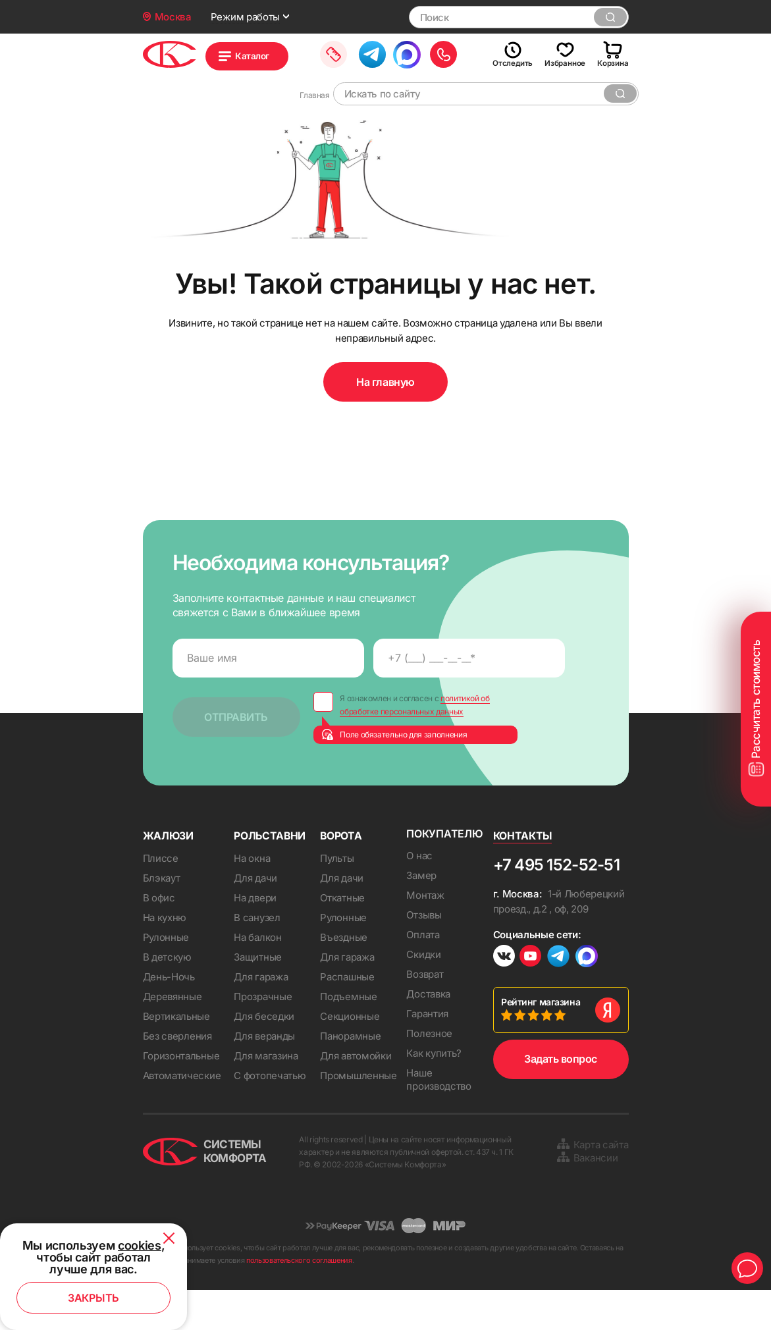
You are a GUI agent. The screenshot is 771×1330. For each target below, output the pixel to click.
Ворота (341, 873)
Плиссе (160, 896)
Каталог (264, 56)
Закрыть (93, 1297)
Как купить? (434, 1093)
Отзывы (423, 955)
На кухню (165, 955)
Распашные (347, 1015)
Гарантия (427, 1054)
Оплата (422, 975)
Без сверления (177, 1074)
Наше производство (438, 1119)
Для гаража (261, 1015)
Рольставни (270, 873)
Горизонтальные (181, 1094)
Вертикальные (176, 1054)
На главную (385, 422)
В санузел (257, 955)
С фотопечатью (270, 1113)
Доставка (428, 1034)
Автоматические (182, 1113)
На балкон (257, 975)
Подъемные (348, 1034)
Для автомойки (355, 1094)
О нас (419, 896)
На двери (255, 936)
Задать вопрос (560, 1098)
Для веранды (264, 1074)
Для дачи (255, 916)
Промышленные (358, 1113)
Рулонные (166, 975)
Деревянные (172, 1034)
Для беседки (264, 1054)
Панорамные (350, 1074)
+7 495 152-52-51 (556, 903)
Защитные (258, 995)
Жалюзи (168, 873)
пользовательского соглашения (299, 1300)
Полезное (429, 1073)
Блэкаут (161, 916)
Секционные (349, 1054)
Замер (421, 915)
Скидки (423, 994)
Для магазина (266, 1094)
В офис (159, 936)
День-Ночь (169, 1015)
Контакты (522, 873)
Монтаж (425, 935)
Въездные (343, 975)
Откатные (342, 936)
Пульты (337, 896)
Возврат (424, 1014)
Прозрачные (263, 1034)
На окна (252, 896)
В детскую (167, 995)
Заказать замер (367, 54)
